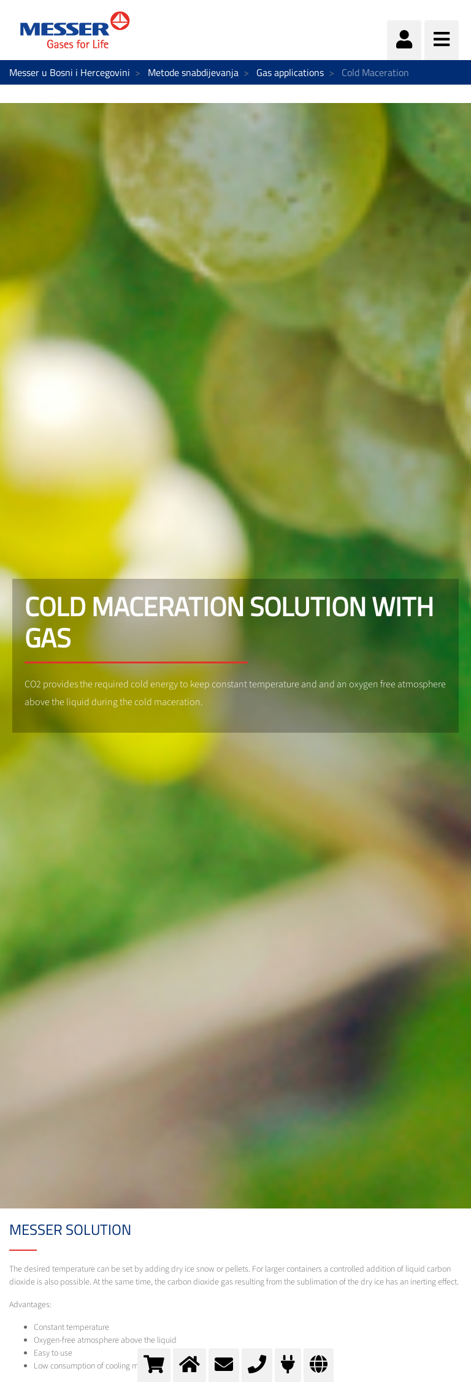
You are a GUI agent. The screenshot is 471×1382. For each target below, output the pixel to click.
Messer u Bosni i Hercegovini (69, 72)
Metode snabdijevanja (193, 72)
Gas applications (290, 72)
